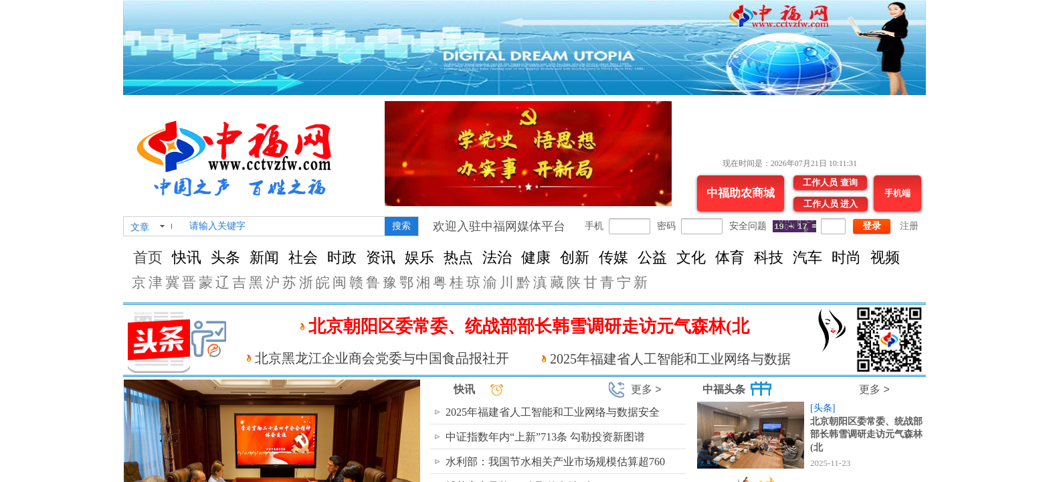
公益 (652, 257)
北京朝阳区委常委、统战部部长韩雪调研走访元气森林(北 (866, 434)
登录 (871, 226)
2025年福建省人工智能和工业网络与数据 (670, 358)
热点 (458, 257)
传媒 (613, 257)
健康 (536, 257)
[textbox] (284, 226)
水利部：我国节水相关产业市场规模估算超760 (555, 461)
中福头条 (723, 389)
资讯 (380, 257)
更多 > (646, 389)
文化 (691, 257)
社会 (303, 257)
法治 (497, 257)
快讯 (186, 257)
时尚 (846, 257)
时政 (342, 257)
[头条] (822, 408)
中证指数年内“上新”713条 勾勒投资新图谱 (545, 437)
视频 (885, 257)
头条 (225, 257)
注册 (909, 226)
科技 (768, 257)
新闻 (264, 257)
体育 (730, 257)
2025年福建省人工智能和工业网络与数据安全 (553, 412)
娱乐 (419, 257)
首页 (148, 257)
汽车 (807, 257)
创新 (574, 257)
